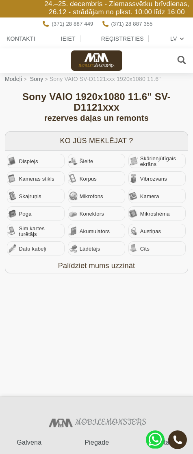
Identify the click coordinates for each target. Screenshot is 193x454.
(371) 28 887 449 (72, 24)
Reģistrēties (122, 38)
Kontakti (21, 38)
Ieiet (68, 38)
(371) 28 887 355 (132, 24)
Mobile (97, 60)
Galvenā (29, 442)
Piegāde (97, 442)
